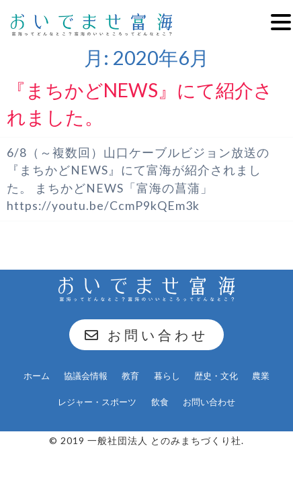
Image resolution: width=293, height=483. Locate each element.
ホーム (37, 375)
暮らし (167, 375)
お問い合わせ (146, 335)
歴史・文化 (216, 375)
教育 (130, 375)
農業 (260, 375)
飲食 (160, 401)
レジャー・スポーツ (97, 401)
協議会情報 (86, 375)
